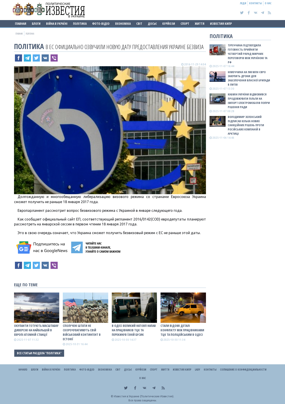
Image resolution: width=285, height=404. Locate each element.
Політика (80, 23)
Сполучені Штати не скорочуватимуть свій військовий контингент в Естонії (82, 332)
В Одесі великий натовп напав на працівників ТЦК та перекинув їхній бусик (134, 330)
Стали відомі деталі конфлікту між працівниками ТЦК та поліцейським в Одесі (182, 330)
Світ (139, 23)
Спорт (185, 23)
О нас (268, 3)
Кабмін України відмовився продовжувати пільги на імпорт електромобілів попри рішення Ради (249, 100)
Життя (199, 23)
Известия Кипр (221, 23)
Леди (243, 3)
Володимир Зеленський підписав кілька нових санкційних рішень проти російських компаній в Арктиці (246, 125)
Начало (22, 369)
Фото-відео (101, 23)
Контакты (255, 3)
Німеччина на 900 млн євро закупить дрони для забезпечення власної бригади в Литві (249, 78)
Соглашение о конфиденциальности (243, 369)
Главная (20, 23)
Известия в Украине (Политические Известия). (144, 396)
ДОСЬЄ (152, 23)
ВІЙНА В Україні (56, 23)
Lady (197, 369)
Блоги (36, 23)
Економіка (123, 23)
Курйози (168, 23)
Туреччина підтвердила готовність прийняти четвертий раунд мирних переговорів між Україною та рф (247, 53)
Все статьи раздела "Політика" (39, 353)
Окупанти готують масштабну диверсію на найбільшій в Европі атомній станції (36, 330)
